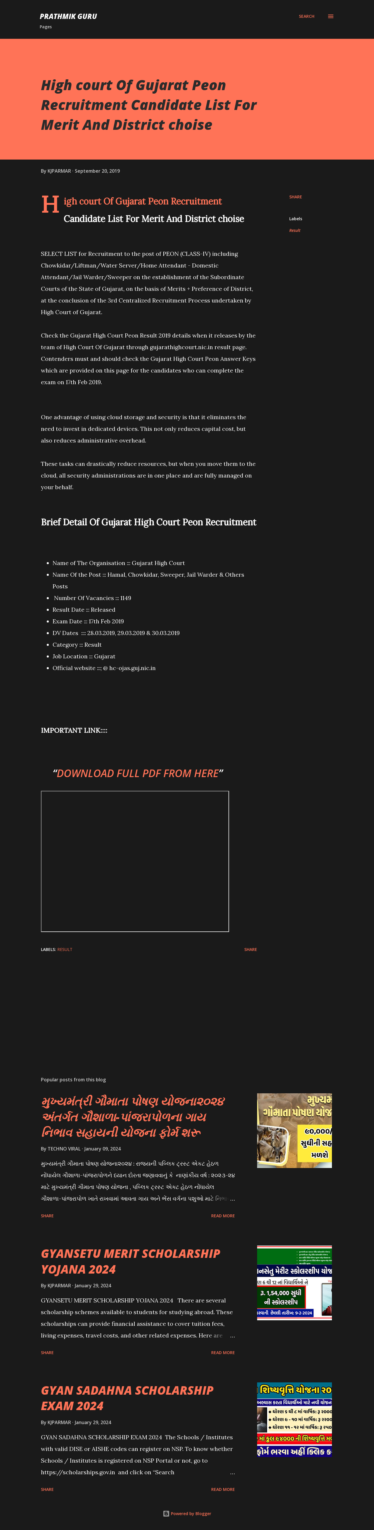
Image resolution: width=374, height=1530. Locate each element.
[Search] (306, 16)
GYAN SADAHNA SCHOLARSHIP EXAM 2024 (127, 1398)
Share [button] (295, 197)
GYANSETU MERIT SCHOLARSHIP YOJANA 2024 (130, 1261)
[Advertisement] (139, 1004)
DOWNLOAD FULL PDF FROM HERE (138, 773)
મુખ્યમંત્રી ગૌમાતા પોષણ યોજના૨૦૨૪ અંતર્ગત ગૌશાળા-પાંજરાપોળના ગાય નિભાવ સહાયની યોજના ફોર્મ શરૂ (132, 1116)
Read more (223, 1215)
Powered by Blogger (187, 1513)
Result (294, 230)
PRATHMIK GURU (68, 16)
